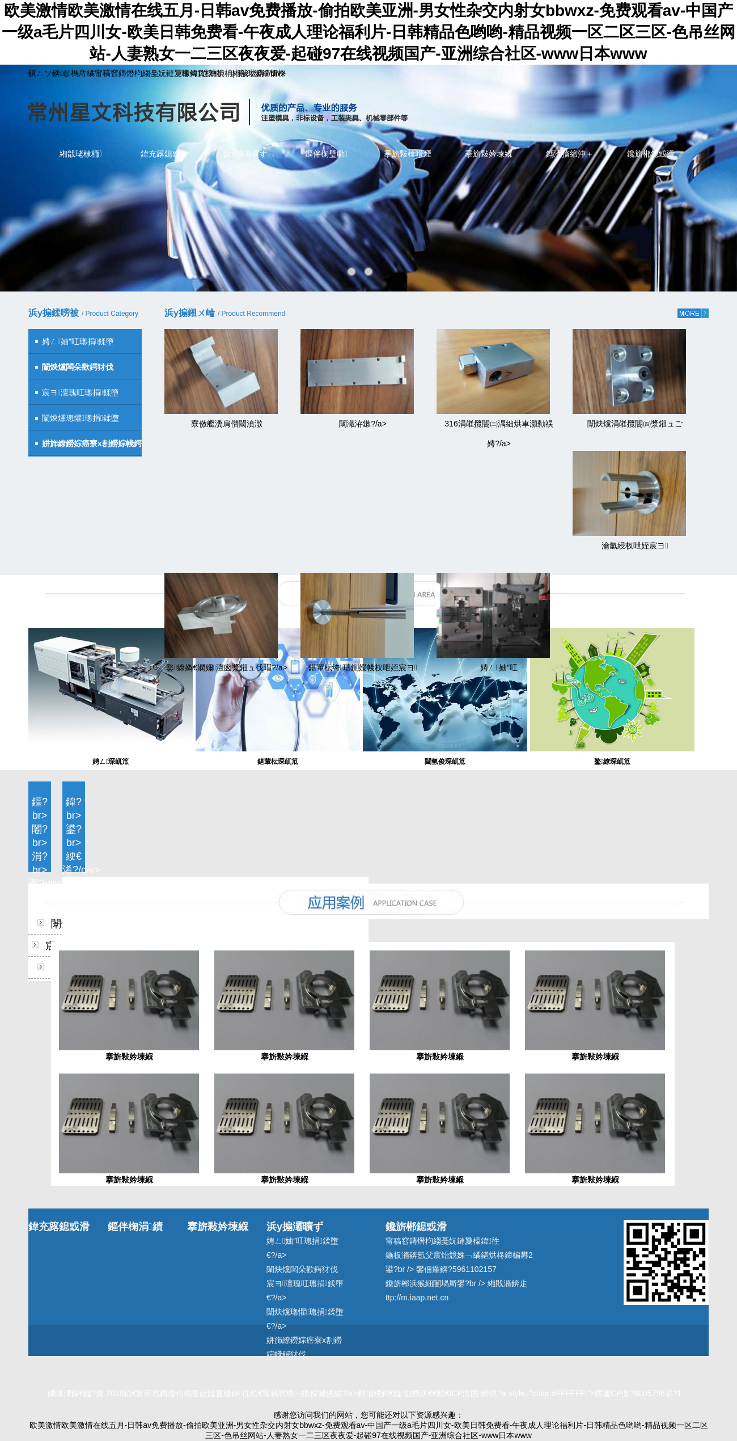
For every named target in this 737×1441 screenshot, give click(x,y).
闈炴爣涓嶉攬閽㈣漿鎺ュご (635, 423)
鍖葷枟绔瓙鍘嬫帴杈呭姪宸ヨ (362, 667)
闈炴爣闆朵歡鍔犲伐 (302, 1269)
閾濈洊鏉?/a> (363, 423)
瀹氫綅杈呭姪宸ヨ (635, 545)
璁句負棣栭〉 (205, 73)
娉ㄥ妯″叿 (499, 667)
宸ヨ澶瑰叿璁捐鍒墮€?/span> (73, 396)
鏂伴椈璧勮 (326, 153)
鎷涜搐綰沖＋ (570, 153)
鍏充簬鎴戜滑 (164, 153)
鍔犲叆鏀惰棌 (262, 73)
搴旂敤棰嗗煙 (407, 153)
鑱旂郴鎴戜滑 (651, 153)
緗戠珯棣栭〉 (83, 153)
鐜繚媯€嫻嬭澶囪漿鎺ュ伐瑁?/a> (226, 667)
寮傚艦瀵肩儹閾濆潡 (226, 423)
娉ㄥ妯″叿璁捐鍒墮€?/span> (71, 345)
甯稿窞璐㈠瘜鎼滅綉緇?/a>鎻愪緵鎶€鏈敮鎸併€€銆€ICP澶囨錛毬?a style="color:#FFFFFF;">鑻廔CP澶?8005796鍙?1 (471, 1393)
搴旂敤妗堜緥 (488, 153)
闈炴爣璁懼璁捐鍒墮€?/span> (73, 422)
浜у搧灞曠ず (245, 153)
